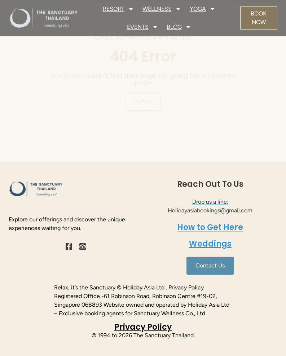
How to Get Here (210, 227)
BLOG (179, 27)
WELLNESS (161, 9)
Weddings (210, 243)
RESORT (118, 9)
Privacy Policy (143, 327)
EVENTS (142, 27)
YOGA (202, 9)
